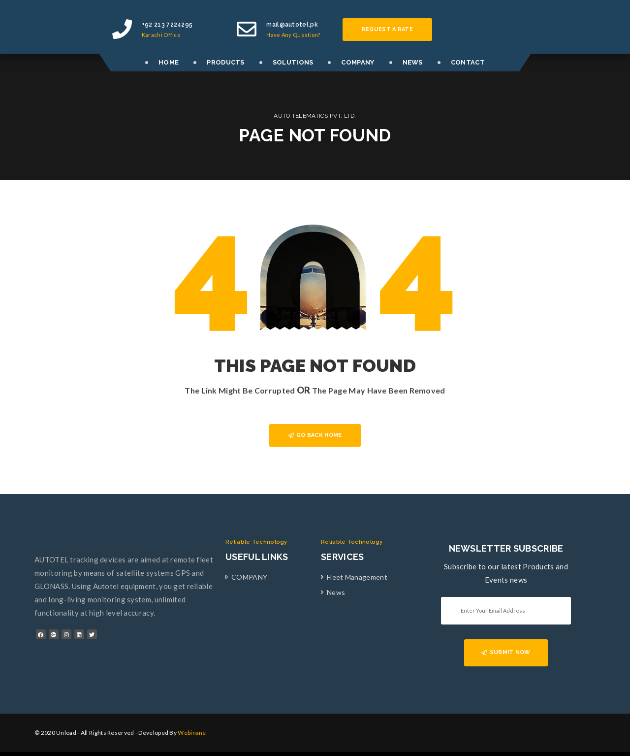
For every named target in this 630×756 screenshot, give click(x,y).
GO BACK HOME (315, 435)
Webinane (192, 732)
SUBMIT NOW (505, 652)
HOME (168, 62)
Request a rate (387, 29)
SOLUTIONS (293, 62)
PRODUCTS (225, 62)
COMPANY (357, 62)
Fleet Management (357, 577)
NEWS (413, 62)
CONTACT (468, 62)
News (336, 592)
